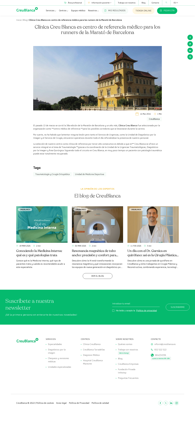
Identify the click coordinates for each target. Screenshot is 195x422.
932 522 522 (160, 349)
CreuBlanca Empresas (128, 364)
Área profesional (73, 2)
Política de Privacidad (79, 403)
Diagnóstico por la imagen (57, 351)
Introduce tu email (121, 303)
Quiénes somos (125, 344)
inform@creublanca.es (165, 344)
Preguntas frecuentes (128, 378)
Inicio (18, 20)
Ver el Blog (97, 276)
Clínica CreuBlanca (91, 344)
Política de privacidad (146, 310)
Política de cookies (45, 403)
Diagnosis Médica (91, 355)
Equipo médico (78, 10)
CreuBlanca (25, 209)
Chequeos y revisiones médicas (58, 360)
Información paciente (100, 2)
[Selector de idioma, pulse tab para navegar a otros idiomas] (175, 2)
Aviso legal (61, 403)
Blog (143, 2)
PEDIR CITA (167, 10)
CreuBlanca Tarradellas (94, 349)
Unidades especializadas (59, 367)
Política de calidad (100, 403)
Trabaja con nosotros (126, 2)
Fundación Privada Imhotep (126, 371)
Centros (64, 10)
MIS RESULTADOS (115, 10)
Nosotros (93, 10)
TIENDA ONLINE (143, 10)
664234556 (160, 355)
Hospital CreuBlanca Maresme (93, 362)
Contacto (155, 2)
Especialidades (55, 344)
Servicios (51, 10)
